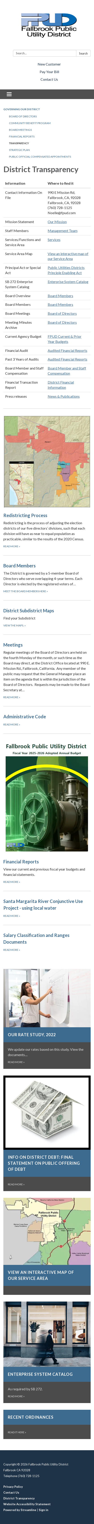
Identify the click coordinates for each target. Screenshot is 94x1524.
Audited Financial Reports (67, 350)
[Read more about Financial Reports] (47, 812)
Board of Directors (23, 116)
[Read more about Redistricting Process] (47, 481)
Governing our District (21, 109)
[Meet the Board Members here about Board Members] (47, 577)
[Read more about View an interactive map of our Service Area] (47, 1246)
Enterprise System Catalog (68, 281)
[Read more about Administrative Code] (47, 719)
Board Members (60, 296)
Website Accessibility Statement (27, 1504)
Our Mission (57, 222)
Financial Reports (21, 136)
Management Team (62, 230)
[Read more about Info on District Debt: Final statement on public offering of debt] (47, 1133)
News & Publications (64, 396)
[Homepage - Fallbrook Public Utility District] (47, 26)
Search (83, 53)
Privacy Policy (13, 1486)
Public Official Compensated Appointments (40, 156)
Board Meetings (20, 129)
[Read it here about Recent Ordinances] (47, 1424)
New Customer (49, 64)
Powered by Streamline (19, 1510)
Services (54, 239)
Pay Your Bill (49, 72)
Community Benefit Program (30, 123)
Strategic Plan (19, 150)
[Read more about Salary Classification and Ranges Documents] (47, 942)
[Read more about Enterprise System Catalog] (47, 1352)
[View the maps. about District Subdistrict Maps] (47, 617)
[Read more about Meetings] (47, 670)
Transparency (19, 143)
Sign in (43, 1510)
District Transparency (19, 1498)
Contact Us (49, 79)
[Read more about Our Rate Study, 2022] (47, 1019)
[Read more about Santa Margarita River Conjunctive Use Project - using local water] (47, 908)
